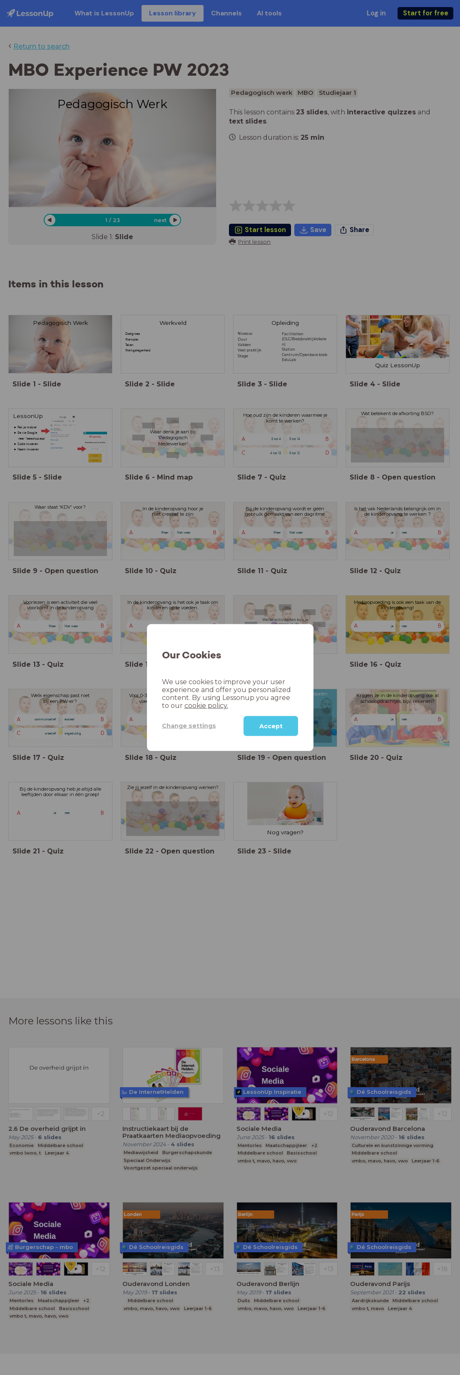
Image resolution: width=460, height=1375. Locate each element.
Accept (271, 726)
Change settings (189, 726)
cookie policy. (206, 705)
